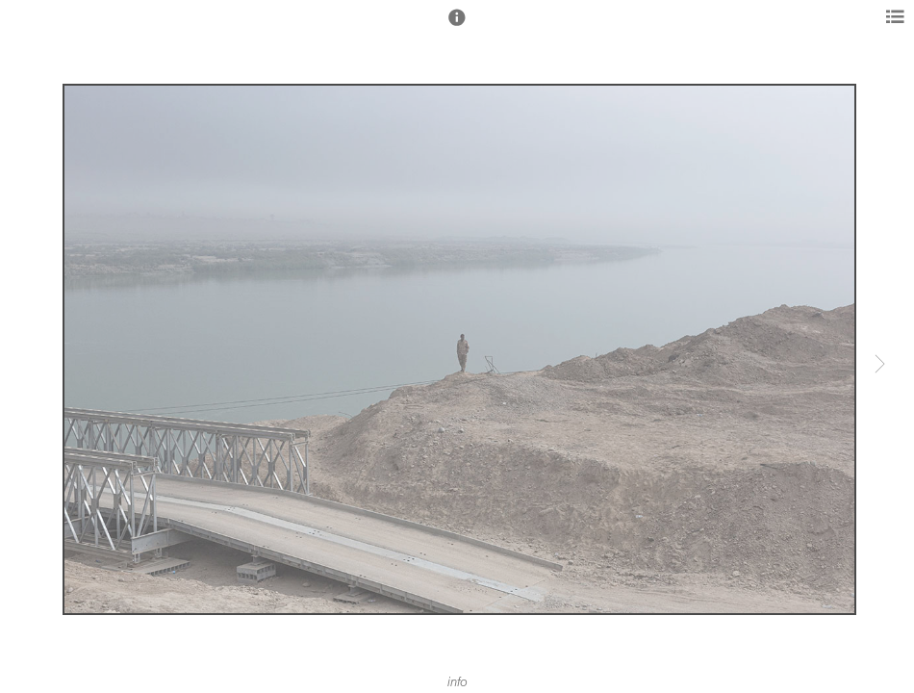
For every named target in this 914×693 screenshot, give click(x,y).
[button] (457, 26)
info (457, 682)
